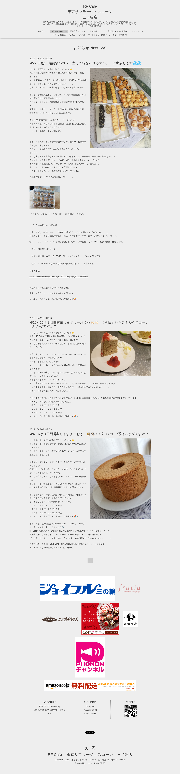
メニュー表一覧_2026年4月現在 (113, 31)
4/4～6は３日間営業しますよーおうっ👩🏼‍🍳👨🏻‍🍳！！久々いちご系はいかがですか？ (89, 434)
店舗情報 (93, 31)
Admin (96, 763)
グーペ (89, 763)
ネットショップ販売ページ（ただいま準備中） (108, 35)
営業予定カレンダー (78, 31)
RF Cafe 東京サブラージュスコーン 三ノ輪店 (90, 11)
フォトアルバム (136, 31)
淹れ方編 (81, 35)
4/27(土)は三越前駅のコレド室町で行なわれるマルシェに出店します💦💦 (85, 63)
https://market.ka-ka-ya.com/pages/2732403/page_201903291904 (59, 276)
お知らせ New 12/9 (59, 31)
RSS (103, 763)
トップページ (43, 31)
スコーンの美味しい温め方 (63, 35)
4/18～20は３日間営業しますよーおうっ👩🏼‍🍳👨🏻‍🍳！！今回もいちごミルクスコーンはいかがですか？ (89, 324)
